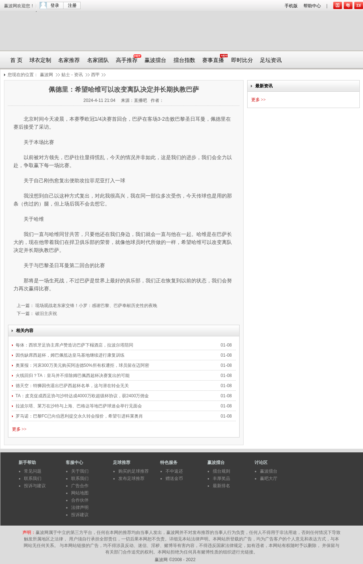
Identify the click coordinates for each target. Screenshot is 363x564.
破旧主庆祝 (45, 313)
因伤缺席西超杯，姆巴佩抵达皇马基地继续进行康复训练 (70, 355)
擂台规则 (221, 471)
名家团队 (98, 60)
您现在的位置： (23, 74)
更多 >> (19, 429)
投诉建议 (80, 514)
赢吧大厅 (268, 478)
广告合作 (80, 485)
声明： (29, 532)
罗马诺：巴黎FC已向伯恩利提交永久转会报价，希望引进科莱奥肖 (80, 416)
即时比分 (242, 60)
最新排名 (221, 485)
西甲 (95, 74)
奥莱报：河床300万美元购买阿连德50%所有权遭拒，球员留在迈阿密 (83, 365)
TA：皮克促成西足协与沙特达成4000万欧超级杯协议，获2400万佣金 (83, 395)
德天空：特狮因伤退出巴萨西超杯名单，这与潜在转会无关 (72, 385)
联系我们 (32, 478)
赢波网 (46, 74)
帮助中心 (312, 5)
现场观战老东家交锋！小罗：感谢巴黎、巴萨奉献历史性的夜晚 (95, 305)
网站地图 (80, 492)
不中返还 (174, 471)
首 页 (16, 60)
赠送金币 (174, 478)
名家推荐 (69, 60)
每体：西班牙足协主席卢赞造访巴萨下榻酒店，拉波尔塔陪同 (75, 345)
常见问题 (32, 471)
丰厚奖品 (221, 478)
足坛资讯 (271, 60)
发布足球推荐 (131, 478)
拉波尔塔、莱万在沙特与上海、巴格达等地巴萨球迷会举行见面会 (79, 406)
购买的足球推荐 (133, 471)
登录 (54, 5)
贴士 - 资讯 (72, 74)
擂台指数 (184, 60)
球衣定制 (40, 60)
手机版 (291, 5)
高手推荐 (127, 60)
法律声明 (80, 507)
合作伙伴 (80, 500)
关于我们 (80, 471)
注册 (72, 5)
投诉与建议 (35, 485)
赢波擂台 (155, 60)
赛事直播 (213, 60)
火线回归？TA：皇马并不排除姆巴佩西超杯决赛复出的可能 (73, 375)
